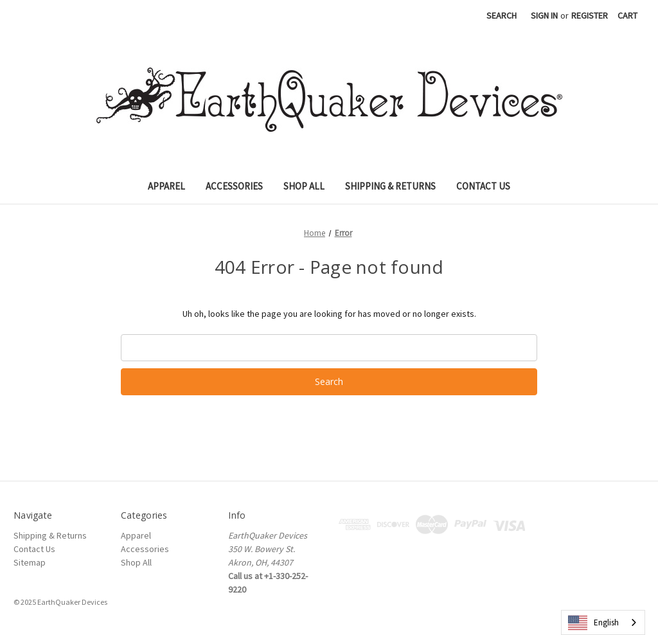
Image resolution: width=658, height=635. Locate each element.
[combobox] (603, 622)
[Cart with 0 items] (627, 15)
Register (589, 15)
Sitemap (29, 562)
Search (501, 15)
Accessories (234, 186)
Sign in (544, 15)
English (593, 623)
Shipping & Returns (390, 186)
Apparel (166, 186)
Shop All (304, 186)
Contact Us (483, 186)
